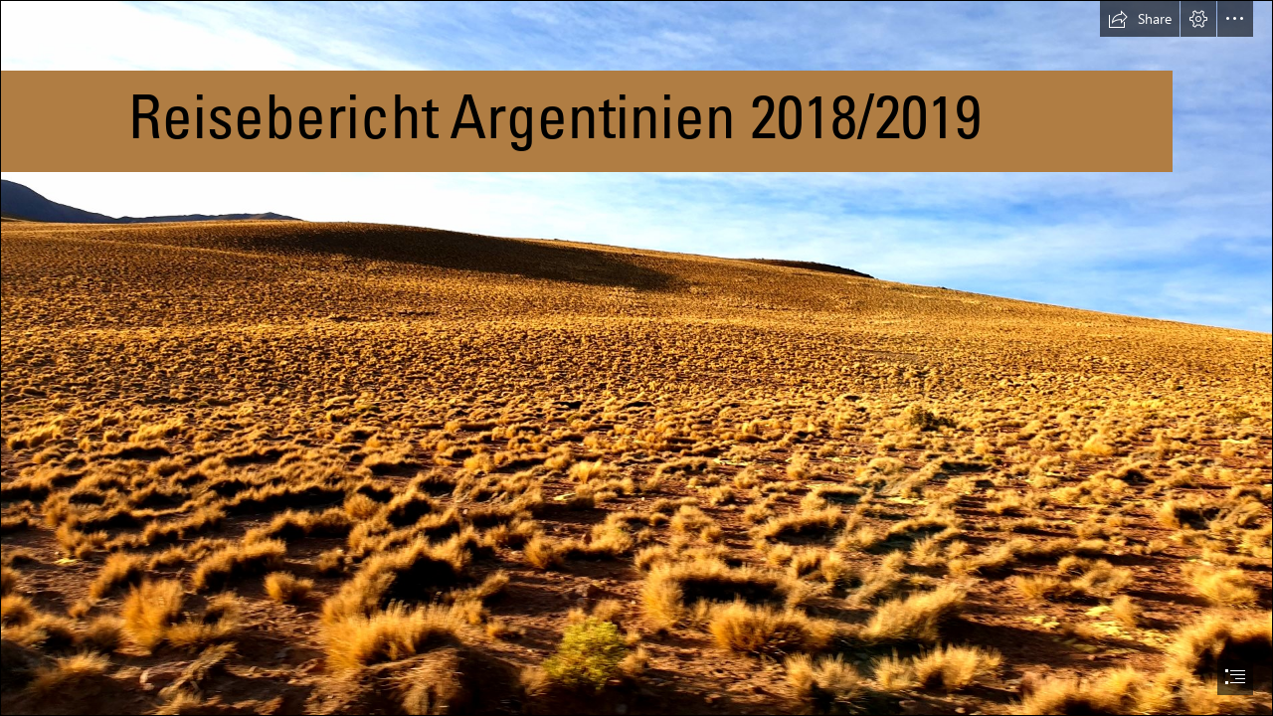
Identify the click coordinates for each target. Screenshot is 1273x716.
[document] (636, 358)
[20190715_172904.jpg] (636, 358)
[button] (1140, 19)
